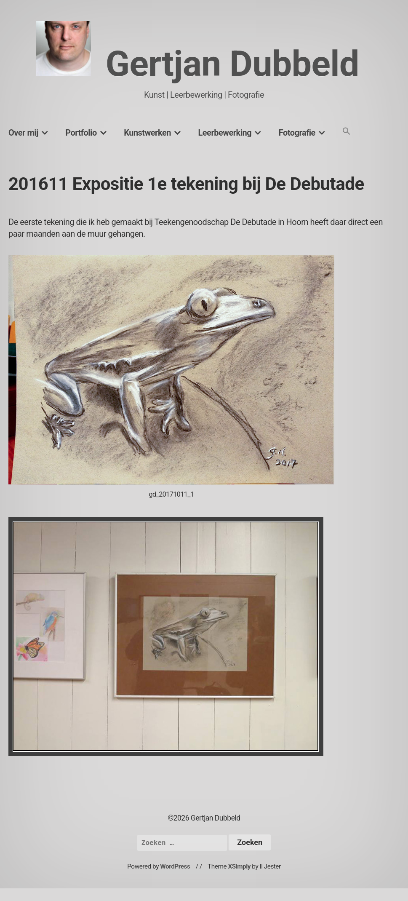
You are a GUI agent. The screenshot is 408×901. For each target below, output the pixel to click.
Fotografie (297, 133)
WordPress (175, 866)
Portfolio (80, 133)
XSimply (239, 866)
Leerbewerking (224, 133)
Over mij (23, 133)
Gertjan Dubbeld (232, 64)
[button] (346, 132)
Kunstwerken (147, 133)
